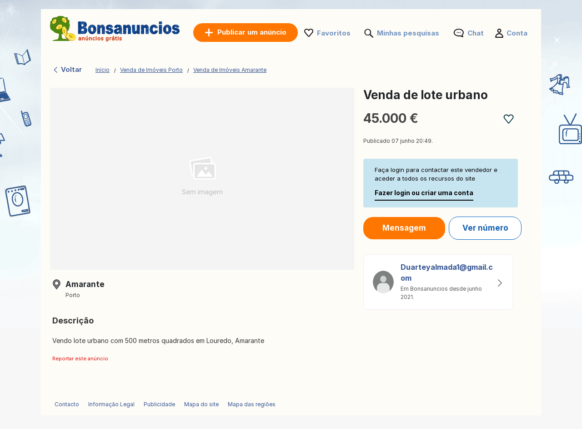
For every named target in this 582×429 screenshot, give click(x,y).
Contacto (67, 404)
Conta (517, 33)
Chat (475, 33)
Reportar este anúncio (80, 358)
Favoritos (334, 33)
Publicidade (159, 404)
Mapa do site (201, 404)
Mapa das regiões (252, 404)
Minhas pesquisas (408, 33)
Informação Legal (111, 404)
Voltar (67, 69)
